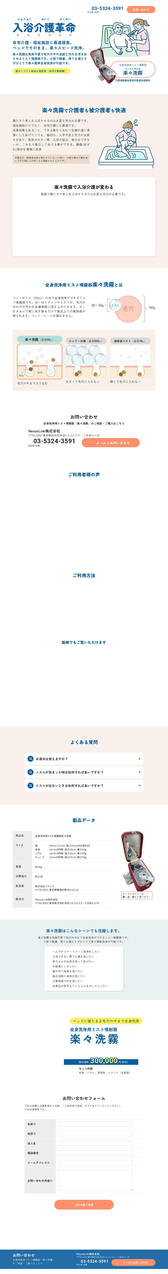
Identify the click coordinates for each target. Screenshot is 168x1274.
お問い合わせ (141, 9)
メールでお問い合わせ (113, 442)
